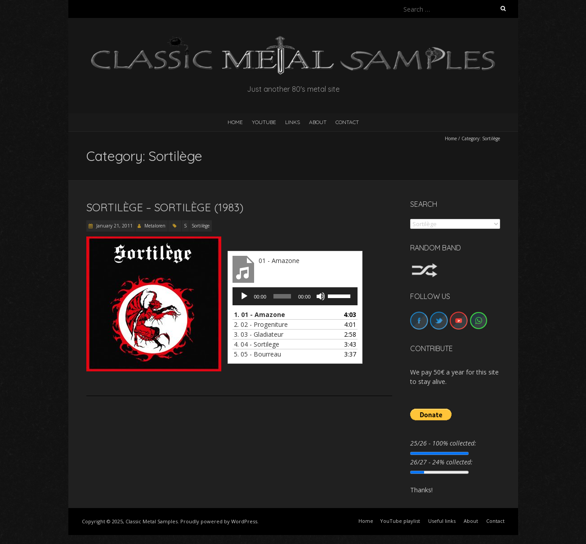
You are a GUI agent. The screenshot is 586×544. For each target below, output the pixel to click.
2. (261, 324)
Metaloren (155, 226)
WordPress (244, 521)
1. (259, 314)
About (318, 122)
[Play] (244, 296)
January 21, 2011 (114, 226)
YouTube (264, 122)
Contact (347, 122)
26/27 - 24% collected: (441, 462)
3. (258, 334)
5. (257, 354)
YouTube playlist (400, 520)
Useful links (442, 520)
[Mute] (320, 296)
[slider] (282, 296)
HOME (235, 122)
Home (451, 138)
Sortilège (201, 226)
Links (292, 122)
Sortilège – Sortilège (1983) (164, 207)
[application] (295, 296)
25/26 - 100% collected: (443, 443)
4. (256, 344)
